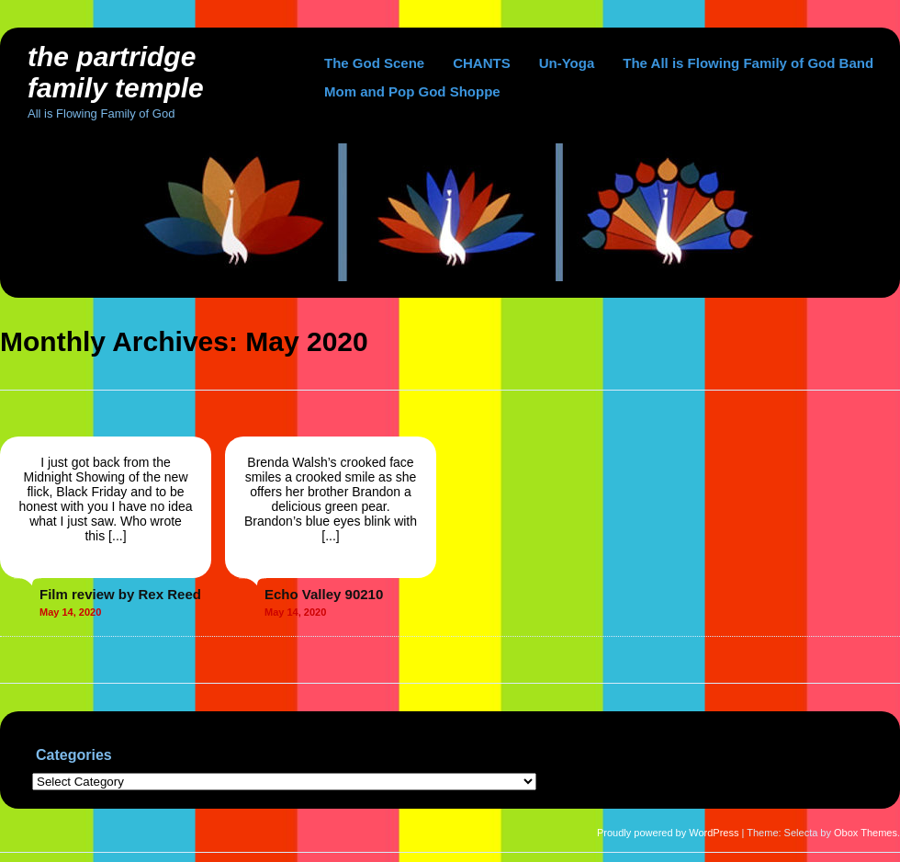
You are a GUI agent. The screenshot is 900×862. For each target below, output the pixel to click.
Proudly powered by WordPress (667, 832)
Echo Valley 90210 (323, 594)
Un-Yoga (567, 63)
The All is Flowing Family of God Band (748, 63)
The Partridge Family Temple (116, 72)
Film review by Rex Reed (120, 594)
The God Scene (374, 63)
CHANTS (482, 63)
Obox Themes (865, 832)
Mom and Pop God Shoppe (412, 91)
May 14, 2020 (70, 612)
